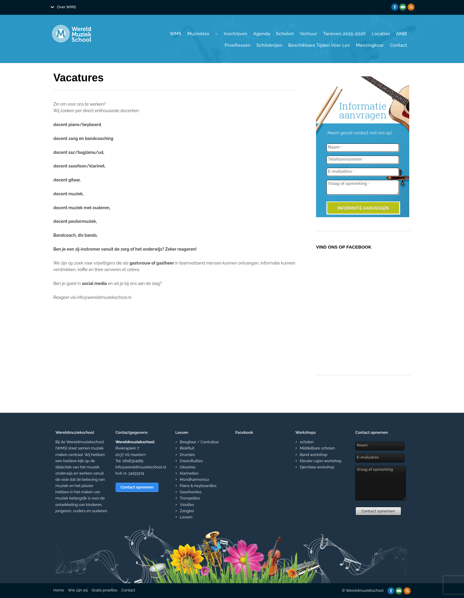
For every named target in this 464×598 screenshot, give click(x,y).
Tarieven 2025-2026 (344, 33)
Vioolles (187, 504)
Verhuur (308, 33)
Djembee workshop (317, 467)
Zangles (187, 511)
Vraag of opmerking (349, 183)
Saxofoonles (191, 492)
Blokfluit (187, 448)
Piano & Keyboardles (198, 485)
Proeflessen (237, 45)
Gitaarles (188, 467)
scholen (307, 442)
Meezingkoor (370, 45)
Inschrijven (235, 33)
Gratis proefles (104, 590)
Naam (335, 147)
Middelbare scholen (317, 448)
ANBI (401, 33)
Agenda (261, 33)
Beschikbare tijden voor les (319, 45)
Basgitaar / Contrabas (199, 442)
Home (58, 590)
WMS (175, 33)
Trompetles (190, 498)
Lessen (186, 517)
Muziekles (198, 33)
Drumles (187, 454)
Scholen (285, 33)
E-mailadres (341, 171)
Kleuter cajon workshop (320, 461)
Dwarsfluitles (191, 461)
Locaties (381, 33)
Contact (398, 45)
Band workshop (314, 454)
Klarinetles (189, 473)
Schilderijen (269, 45)
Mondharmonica (194, 479)
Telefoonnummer (346, 159)
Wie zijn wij (78, 590)
